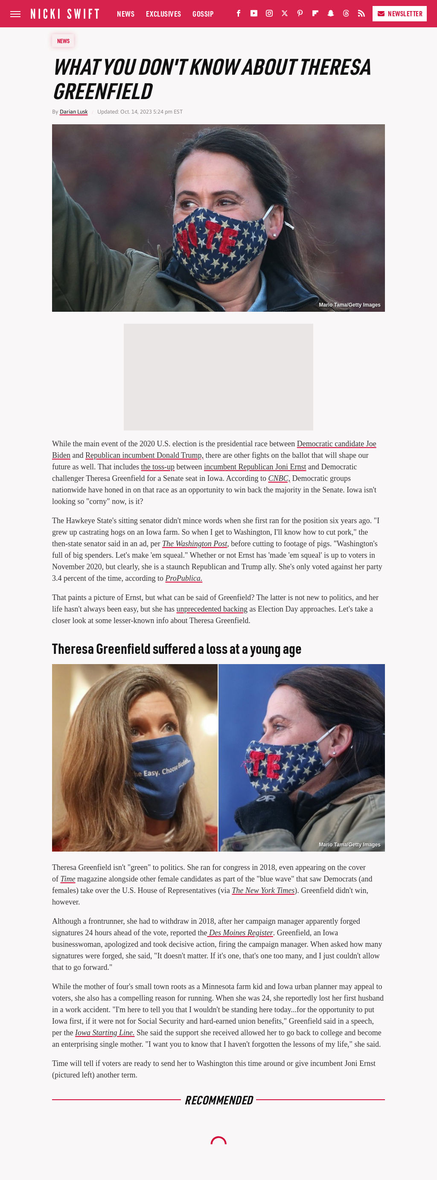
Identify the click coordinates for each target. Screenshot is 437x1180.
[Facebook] (238, 15)
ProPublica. (183, 578)
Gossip (202, 13)
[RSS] (361, 15)
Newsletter (399, 13)
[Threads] (346, 15)
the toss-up (158, 467)
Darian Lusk (74, 111)
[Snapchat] (330, 15)
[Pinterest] (300, 15)
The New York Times (263, 890)
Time (68, 879)
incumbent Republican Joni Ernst (255, 467)
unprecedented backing (212, 609)
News (125, 13)
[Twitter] (284, 15)
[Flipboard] (315, 15)
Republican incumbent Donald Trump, (144, 455)
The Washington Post (194, 543)
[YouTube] (254, 15)
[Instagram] (269, 15)
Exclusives (163, 13)
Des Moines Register (240, 932)
